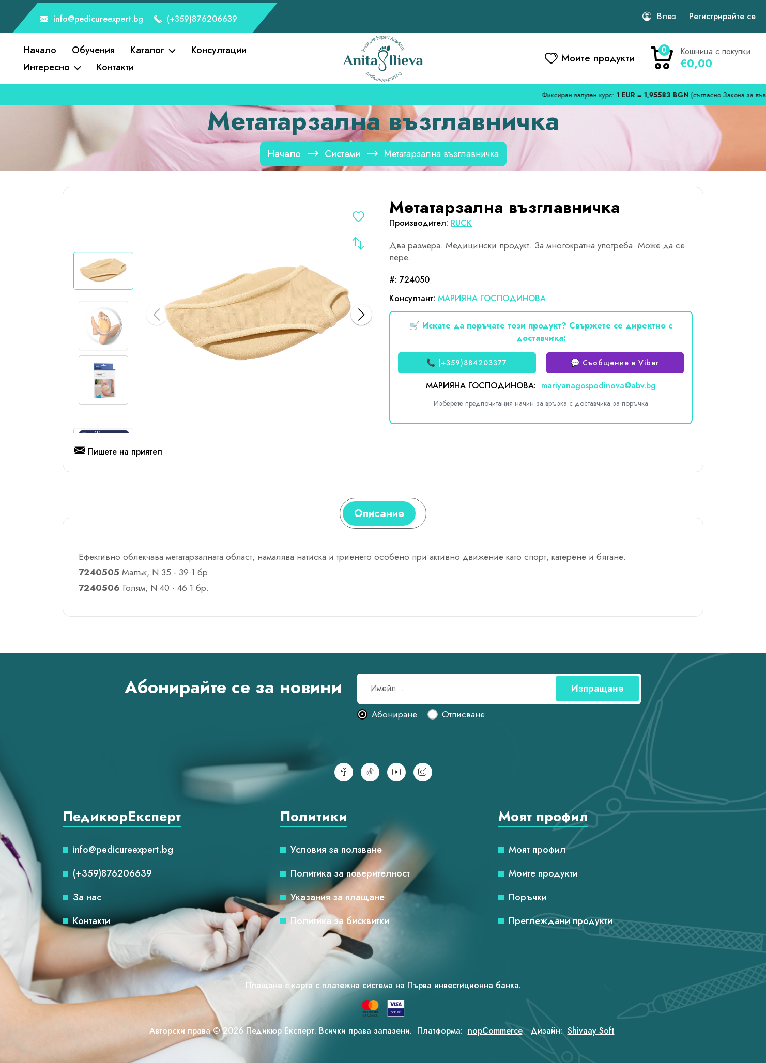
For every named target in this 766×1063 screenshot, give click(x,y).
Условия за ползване (336, 849)
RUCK (461, 223)
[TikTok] (370, 772)
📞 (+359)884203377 (466, 362)
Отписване (463, 715)
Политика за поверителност (350, 873)
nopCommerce (495, 1031)
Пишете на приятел (118, 452)
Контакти (115, 67)
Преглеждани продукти (560, 921)
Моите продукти (543, 873)
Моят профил (537, 849)
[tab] (379, 513)
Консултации (219, 50)
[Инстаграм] (422, 772)
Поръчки (528, 897)
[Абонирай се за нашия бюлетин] (499, 689)
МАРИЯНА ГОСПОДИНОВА (492, 298)
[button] (361, 314)
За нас (87, 897)
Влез (666, 16)
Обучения (93, 50)
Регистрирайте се (722, 16)
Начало (39, 50)
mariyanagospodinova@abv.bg (598, 386)
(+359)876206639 (195, 19)
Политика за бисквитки (339, 921)
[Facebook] (343, 772)
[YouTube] (396, 772)
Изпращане (597, 688)
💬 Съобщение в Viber (615, 362)
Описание (379, 513)
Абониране (394, 715)
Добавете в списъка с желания (358, 218)
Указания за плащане (337, 897)
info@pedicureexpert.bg (91, 19)
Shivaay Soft (591, 1031)
